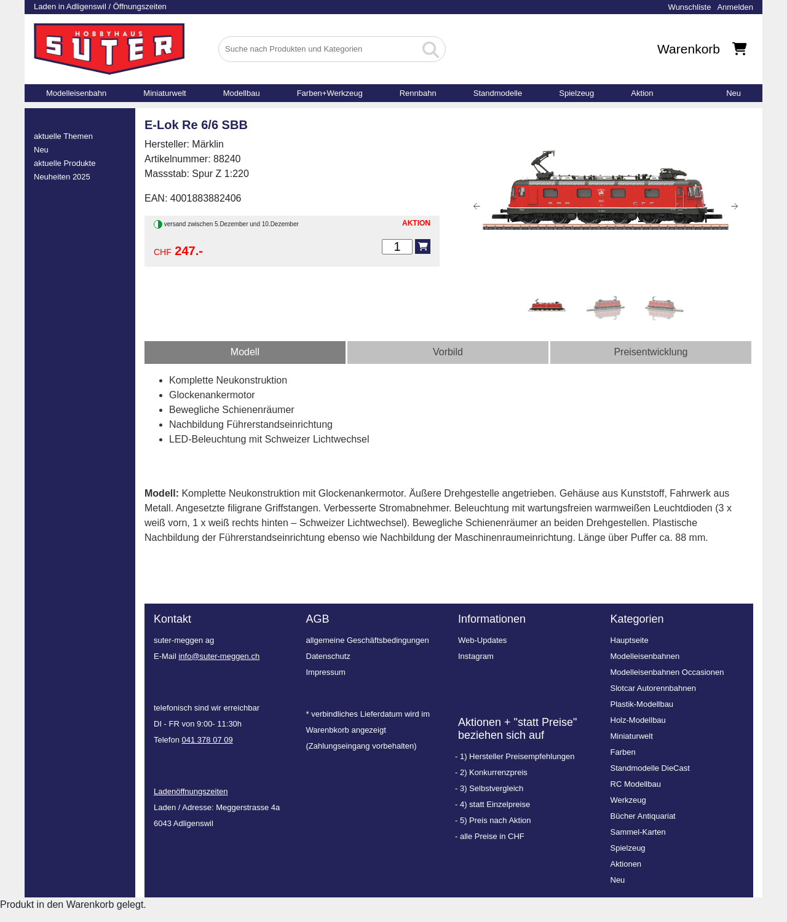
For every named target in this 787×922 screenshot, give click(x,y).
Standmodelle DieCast (650, 768)
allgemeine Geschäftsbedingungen (367, 640)
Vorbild (448, 352)
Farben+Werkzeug (330, 93)
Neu (733, 93)
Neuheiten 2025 (62, 176)
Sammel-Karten (638, 832)
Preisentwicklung (650, 352)
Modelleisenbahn (76, 93)
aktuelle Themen (63, 136)
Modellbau (241, 93)
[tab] (245, 352)
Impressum (326, 672)
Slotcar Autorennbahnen (654, 688)
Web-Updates (482, 640)
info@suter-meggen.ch (218, 656)
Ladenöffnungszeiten (190, 791)
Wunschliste (689, 7)
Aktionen (626, 864)
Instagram (476, 656)
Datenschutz (328, 656)
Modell (245, 352)
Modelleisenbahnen (645, 656)
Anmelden (735, 7)
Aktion (642, 93)
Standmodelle (498, 93)
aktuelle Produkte (64, 163)
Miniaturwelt (164, 93)
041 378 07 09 (207, 739)
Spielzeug (576, 93)
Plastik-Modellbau (642, 704)
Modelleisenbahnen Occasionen (667, 672)
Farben (623, 752)
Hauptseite (630, 640)
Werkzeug (628, 800)
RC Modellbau (636, 784)
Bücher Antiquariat (643, 816)
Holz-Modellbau (638, 720)
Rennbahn (418, 93)
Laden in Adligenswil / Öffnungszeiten (100, 6)
